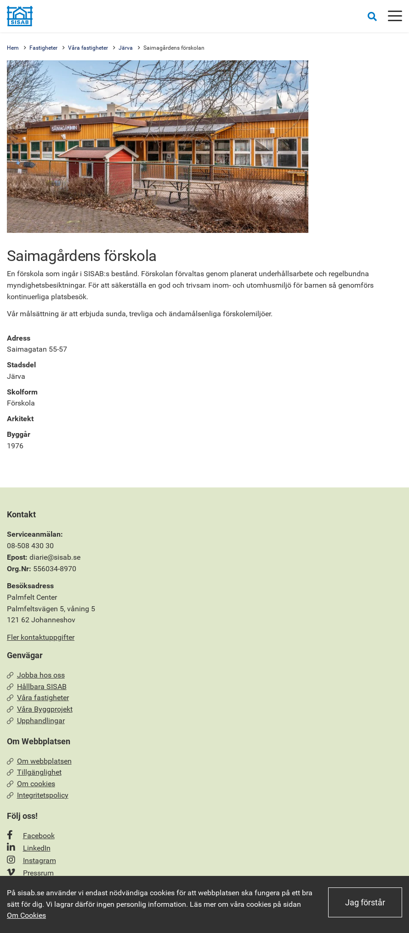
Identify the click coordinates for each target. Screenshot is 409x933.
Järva (126, 48)
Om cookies (31, 783)
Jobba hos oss (36, 675)
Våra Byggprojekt (40, 709)
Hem (13, 48)
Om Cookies (26, 915)
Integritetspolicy (37, 795)
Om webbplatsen (39, 761)
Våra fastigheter (88, 48)
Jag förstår (365, 902)
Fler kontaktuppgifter (40, 637)
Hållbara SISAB (37, 686)
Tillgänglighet (34, 772)
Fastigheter (43, 48)
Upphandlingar (36, 720)
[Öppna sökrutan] (372, 16)
